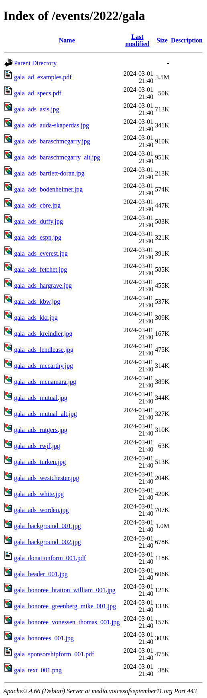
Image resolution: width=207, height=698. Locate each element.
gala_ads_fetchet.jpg (40, 269)
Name (67, 40)
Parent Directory (35, 63)
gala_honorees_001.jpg (44, 638)
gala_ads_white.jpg (39, 493)
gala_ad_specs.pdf (37, 93)
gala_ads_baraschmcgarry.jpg (52, 141)
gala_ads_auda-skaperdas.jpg (51, 125)
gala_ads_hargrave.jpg (43, 285)
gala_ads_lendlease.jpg (43, 349)
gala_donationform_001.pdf (50, 558)
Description (187, 40)
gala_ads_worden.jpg (41, 509)
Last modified (137, 40)
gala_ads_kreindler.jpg (43, 333)
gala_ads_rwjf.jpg (37, 445)
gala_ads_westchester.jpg (46, 477)
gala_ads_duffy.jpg (38, 221)
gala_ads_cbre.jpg (37, 205)
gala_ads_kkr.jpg (36, 317)
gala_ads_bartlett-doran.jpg (49, 173)
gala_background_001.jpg (47, 525)
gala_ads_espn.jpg (37, 237)
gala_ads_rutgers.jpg (40, 429)
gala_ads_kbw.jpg (37, 301)
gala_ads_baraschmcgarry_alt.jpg (57, 157)
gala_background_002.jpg (47, 542)
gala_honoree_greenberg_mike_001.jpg (65, 606)
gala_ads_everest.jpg (41, 253)
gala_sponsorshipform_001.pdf (54, 654)
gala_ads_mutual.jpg (40, 397)
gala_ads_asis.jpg (36, 109)
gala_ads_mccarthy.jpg (43, 365)
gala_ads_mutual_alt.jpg (45, 413)
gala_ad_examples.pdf (43, 77)
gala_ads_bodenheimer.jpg (48, 189)
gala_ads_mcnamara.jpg (45, 381)
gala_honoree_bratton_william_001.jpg (65, 590)
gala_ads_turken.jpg (40, 461)
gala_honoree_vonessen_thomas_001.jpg (67, 622)
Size (162, 40)
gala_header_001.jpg (41, 574)
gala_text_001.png (38, 670)
